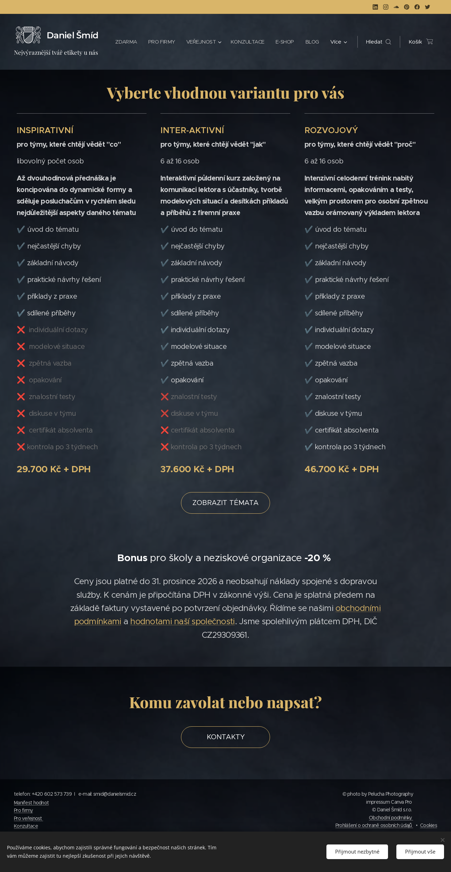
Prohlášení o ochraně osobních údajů (374, 825)
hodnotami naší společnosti (182, 621)
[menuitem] (147, 42)
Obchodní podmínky (391, 817)
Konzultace (26, 826)
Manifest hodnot (31, 803)
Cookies (428, 825)
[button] (378, 42)
